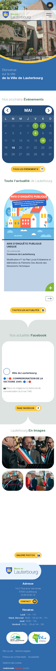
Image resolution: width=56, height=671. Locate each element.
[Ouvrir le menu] (48, 15)
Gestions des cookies (12, 663)
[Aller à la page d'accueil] (23, 15)
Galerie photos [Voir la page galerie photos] (28, 555)
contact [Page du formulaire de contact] (29, 601)
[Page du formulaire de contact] (50, 5)
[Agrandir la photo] (28, 452)
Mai (28, 110)
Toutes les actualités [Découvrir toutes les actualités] (28, 310)
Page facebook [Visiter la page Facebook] (28, 408)
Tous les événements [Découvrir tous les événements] (28, 169)
